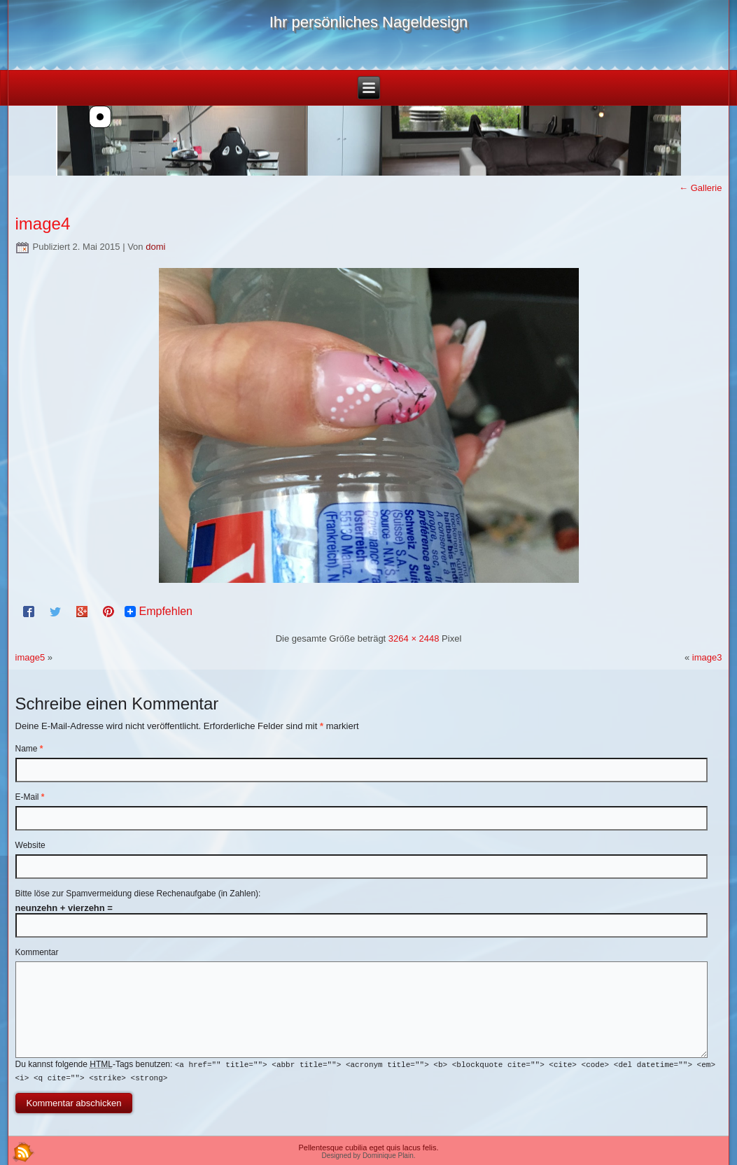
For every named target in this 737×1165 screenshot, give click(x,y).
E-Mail (30, 797)
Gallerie (700, 188)
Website (30, 845)
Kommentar (37, 952)
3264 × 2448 (414, 638)
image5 (30, 657)
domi (155, 246)
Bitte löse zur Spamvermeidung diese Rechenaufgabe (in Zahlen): (138, 893)
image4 (43, 223)
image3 (707, 657)
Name (29, 749)
